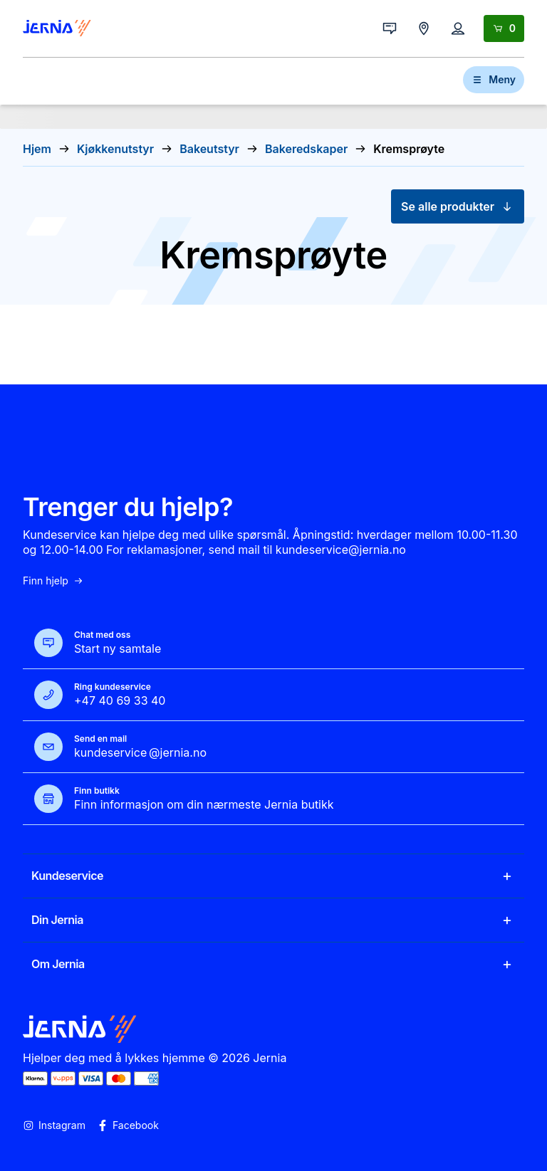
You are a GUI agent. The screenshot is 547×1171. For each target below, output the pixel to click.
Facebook (128, 1125)
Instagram (54, 1125)
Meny (494, 79)
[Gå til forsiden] (57, 28)
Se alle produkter (457, 206)
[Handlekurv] (504, 28)
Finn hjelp (53, 581)
